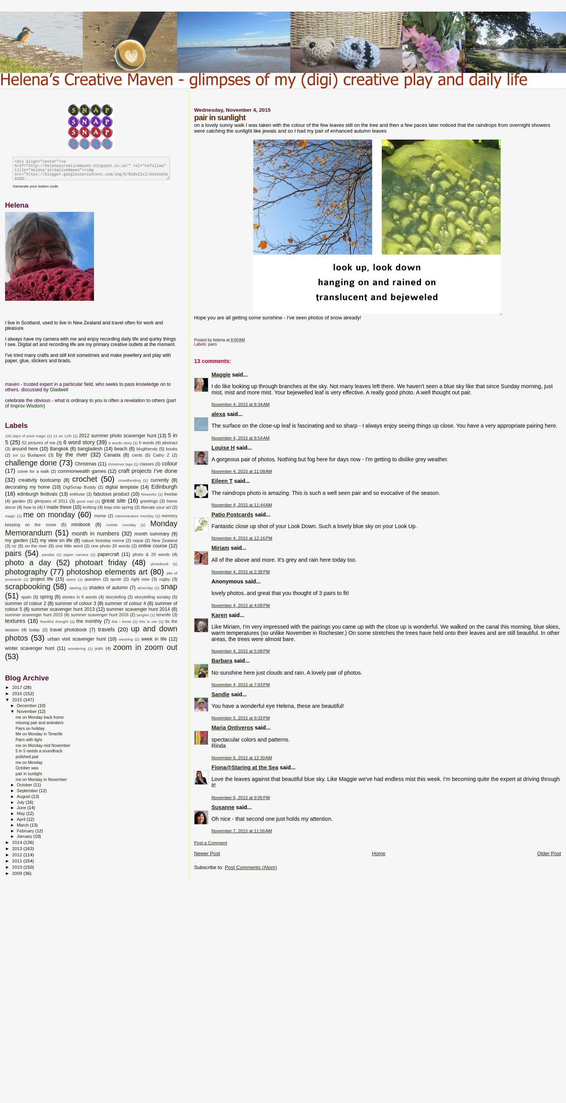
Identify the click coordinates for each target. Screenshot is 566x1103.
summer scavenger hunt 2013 (63, 609)
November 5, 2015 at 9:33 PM (240, 718)
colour (169, 463)
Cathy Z (161, 455)
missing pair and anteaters (39, 722)
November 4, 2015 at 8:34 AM (240, 404)
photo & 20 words (151, 554)
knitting (89, 507)
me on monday (49, 514)
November (27, 711)
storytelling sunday (152, 597)
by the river (71, 455)
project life (42, 579)
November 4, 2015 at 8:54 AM (240, 438)
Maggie (220, 375)
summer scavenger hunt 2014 (138, 609)
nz (14, 546)
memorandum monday (134, 516)
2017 (17, 687)
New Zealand (164, 540)
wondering (77, 648)
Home (378, 853)
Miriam (220, 548)
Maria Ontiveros (232, 728)
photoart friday (101, 562)
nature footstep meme (103, 540)
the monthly (89, 621)
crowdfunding (129, 480)
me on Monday (29, 762)
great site (114, 501)
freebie (170, 494)
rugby (164, 579)
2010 (17, 866)
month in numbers (95, 533)
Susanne (223, 807)
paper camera (75, 554)
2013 (17, 848)
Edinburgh (164, 487)
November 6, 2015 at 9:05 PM (240, 797)
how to (30, 507)
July (21, 802)
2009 (17, 873)
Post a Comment (210, 842)
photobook (160, 564)
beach (121, 449)
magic (10, 516)
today (34, 629)
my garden (16, 540)
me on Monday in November (41, 779)
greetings (149, 501)
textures (15, 621)
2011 (17, 860)
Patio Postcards (232, 514)
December (27, 705)
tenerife (163, 614)
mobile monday (121, 525)
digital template (121, 487)
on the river (36, 546)
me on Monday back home (39, 717)
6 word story (79, 442)
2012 (17, 854)
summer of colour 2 (25, 603)
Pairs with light (28, 739)
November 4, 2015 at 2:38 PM (240, 571)
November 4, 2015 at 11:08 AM (241, 471)
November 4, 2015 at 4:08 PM (240, 605)
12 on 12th (62, 436)
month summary (151, 534)
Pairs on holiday (29, 728)
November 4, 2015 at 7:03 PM (240, 684)
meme (100, 515)
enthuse (77, 494)
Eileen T (222, 481)
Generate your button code (35, 186)
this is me (148, 621)
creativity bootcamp (39, 480)
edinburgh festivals (37, 494)
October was (26, 767)
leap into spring (118, 507)
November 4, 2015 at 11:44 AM (241, 505)
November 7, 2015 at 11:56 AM (241, 831)
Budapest (36, 455)
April (22, 819)
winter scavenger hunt (29, 648)
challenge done (31, 463)
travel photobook (68, 629)
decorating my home (27, 487)
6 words (146, 442)
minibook (80, 524)
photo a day (28, 562)
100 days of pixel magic (25, 436)
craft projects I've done (147, 471)
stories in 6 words (79, 597)
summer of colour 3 (75, 603)
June (22, 807)
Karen (219, 615)
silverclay (145, 588)
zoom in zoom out (145, 647)
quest (71, 579)
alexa (218, 414)
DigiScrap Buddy (79, 487)
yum (99, 648)
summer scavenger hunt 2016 (99, 614)
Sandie (220, 694)
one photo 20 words (110, 546)
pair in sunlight (28, 773)
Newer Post (207, 853)
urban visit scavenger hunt (77, 639)
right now (140, 579)
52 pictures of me (38, 442)
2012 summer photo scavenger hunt (117, 435)
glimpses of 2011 (51, 501)
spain (26, 597)
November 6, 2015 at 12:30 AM (241, 757)
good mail (85, 501)
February (26, 831)
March (23, 825)
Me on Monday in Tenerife (39, 733)
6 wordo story (120, 443)
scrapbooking (27, 586)
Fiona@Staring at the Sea (244, 767)
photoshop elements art (107, 572)
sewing (75, 588)
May (21, 813)
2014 (17, 842)
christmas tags (120, 464)
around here (25, 449)
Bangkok (59, 449)
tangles (143, 615)
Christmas (86, 464)
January (25, 836)
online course (152, 546)
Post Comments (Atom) (251, 867)
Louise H (223, 448)
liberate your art (156, 507)
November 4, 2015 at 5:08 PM (240, 651)
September (28, 790)
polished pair (27, 756)
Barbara (221, 661)
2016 (17, 693)
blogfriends (146, 449)
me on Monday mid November (42, 745)
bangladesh (90, 449)
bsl (15, 455)
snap (169, 586)
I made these (58, 507)
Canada (112, 455)
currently (159, 480)
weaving (126, 639)
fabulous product (111, 494)
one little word (69, 546)
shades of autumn (108, 587)
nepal (138, 540)
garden (19, 501)
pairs (212, 344)
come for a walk (33, 471)
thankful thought (54, 621)
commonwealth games (82, 471)
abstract (169, 442)
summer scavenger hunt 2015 (34, 614)
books (171, 449)
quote (116, 579)
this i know (121, 621)
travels (106, 629)
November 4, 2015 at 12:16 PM (241, 538)
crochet (84, 479)
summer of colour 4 (125, 603)
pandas (48, 554)
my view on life (56, 540)
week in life (154, 639)
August (24, 796)
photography (26, 572)
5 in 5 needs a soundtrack (38, 750)
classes (147, 464)
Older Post (549, 853)
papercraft (108, 554)
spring (46, 597)
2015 (17, 699)
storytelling (116, 597)
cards (137, 455)
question (93, 579)
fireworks (149, 494)
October (25, 784)
